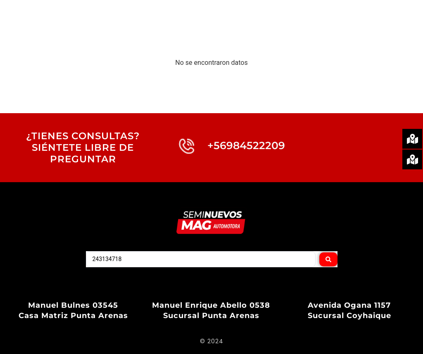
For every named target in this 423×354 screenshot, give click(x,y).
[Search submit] (328, 259)
